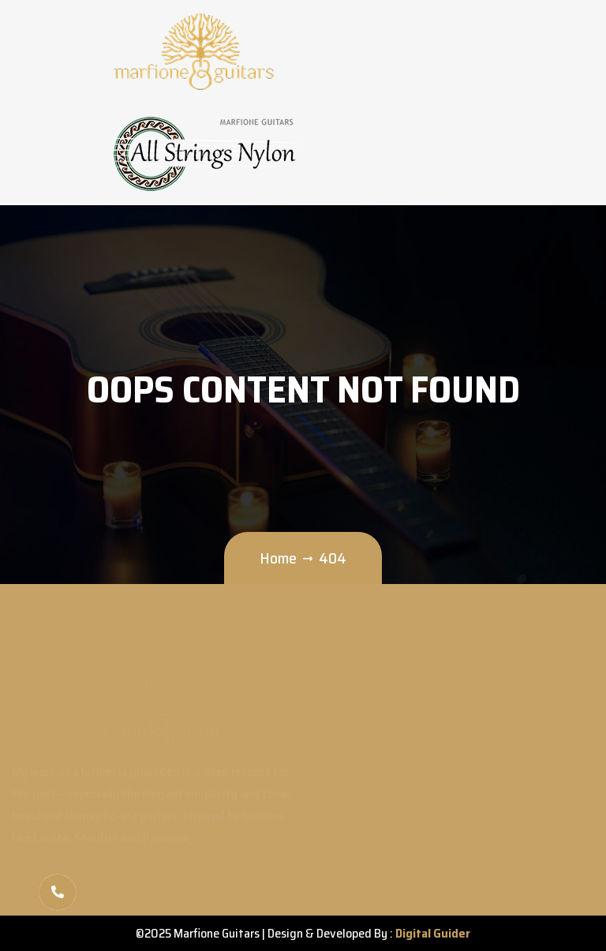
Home (278, 558)
